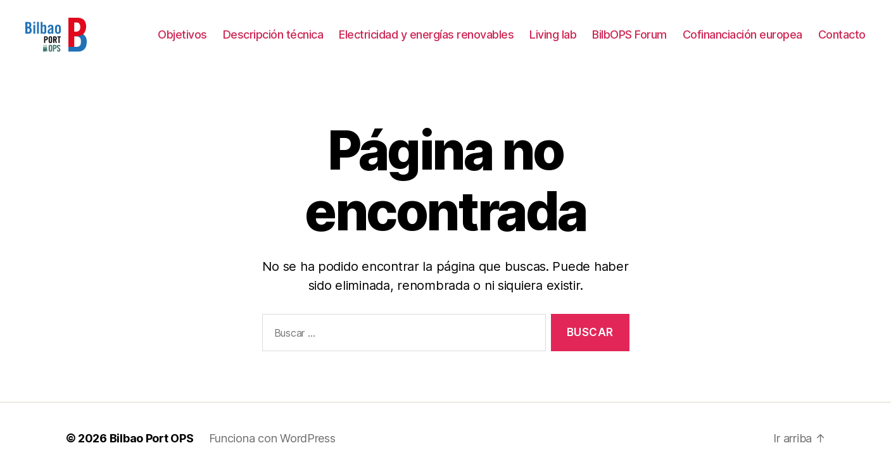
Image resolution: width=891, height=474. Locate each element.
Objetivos (182, 34)
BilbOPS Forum (629, 34)
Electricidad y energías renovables (426, 34)
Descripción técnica (273, 34)
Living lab (552, 34)
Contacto (842, 34)
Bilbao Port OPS (152, 438)
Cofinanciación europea (742, 34)
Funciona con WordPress (272, 438)
